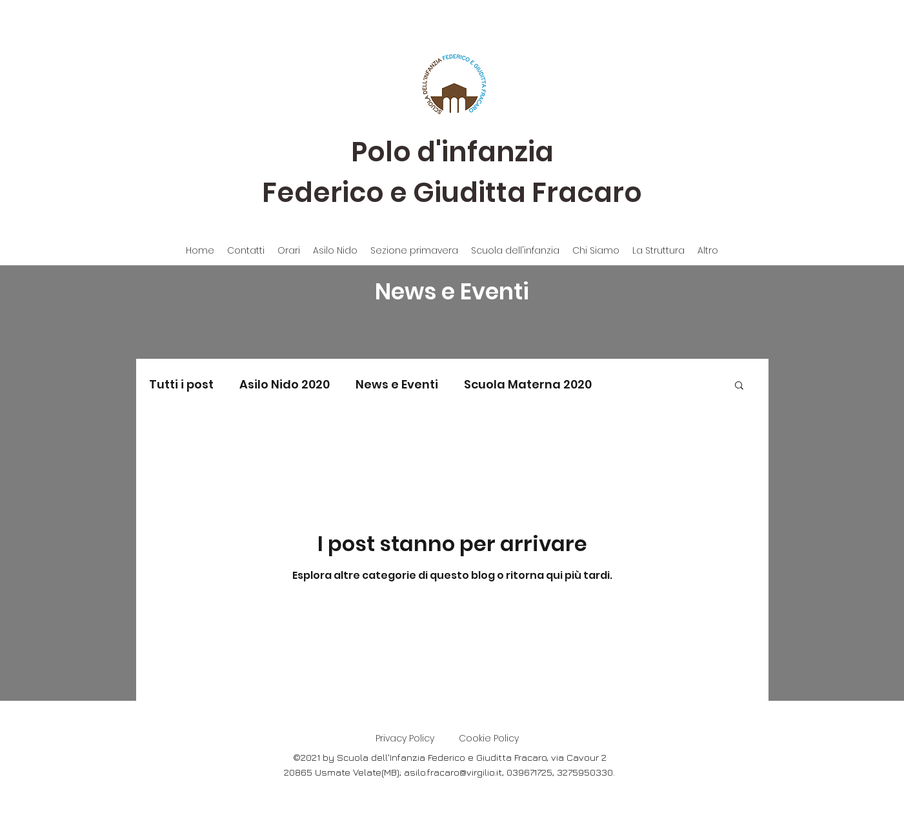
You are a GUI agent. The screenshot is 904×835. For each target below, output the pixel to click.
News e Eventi (397, 384)
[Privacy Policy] (405, 739)
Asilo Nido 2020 (284, 384)
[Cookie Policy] (489, 739)
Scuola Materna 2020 (528, 384)
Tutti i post (181, 384)
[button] (739, 386)
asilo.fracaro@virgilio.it (453, 772)
